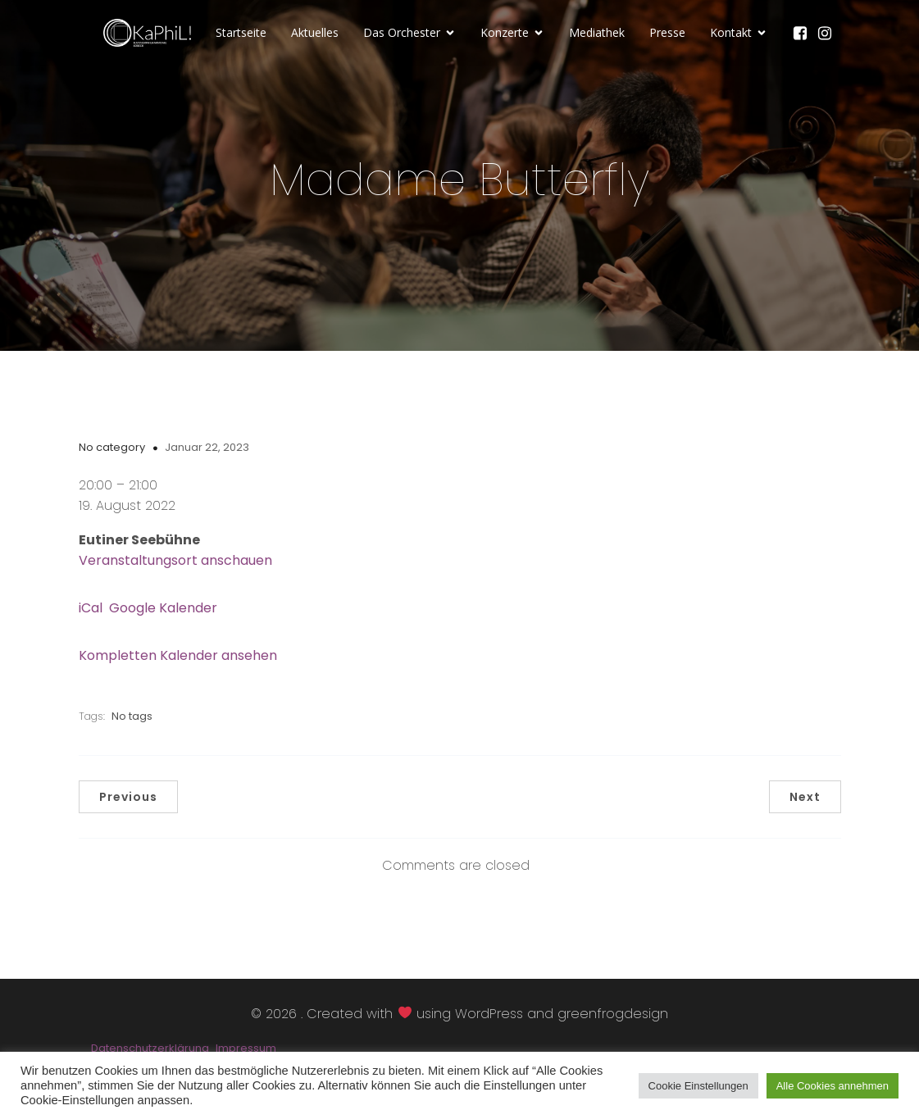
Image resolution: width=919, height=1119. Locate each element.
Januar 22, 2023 (207, 448)
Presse (667, 33)
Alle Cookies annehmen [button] (832, 1086)
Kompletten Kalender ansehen (178, 656)
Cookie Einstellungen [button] (698, 1086)
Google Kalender (163, 608)
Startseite (241, 33)
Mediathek (597, 33)
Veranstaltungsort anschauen (175, 561)
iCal (90, 608)
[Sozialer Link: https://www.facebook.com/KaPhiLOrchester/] (804, 33)
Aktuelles (315, 33)
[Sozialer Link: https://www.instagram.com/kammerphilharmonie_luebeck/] (829, 33)
